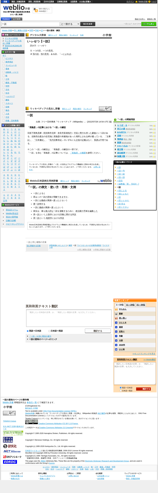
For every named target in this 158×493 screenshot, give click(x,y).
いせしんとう (62, 245)
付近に (77, 133)
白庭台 (41, 136)
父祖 (78, 140)
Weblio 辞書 (143, 2)
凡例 (81, 35)
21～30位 (141, 305)
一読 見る (121, 204)
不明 (102, 140)
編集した (94, 211)
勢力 (82, 133)
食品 (7, 110)
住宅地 (49, 136)
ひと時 (122, 349)
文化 (7, 89)
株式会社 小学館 (31, 408)
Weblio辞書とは (17, 476)
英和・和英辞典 (34, 2)
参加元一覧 (151, 19)
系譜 (96, 140)
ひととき (122, 322)
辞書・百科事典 (12, 121)
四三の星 (121, 129)
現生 (46, 133)
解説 (64, 127)
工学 (7, 79)
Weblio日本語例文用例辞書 (44, 181)
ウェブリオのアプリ (47, 476)
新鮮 (121, 314)
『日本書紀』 (40, 140)
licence (52, 463)
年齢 (121, 336)
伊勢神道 (52, 245)
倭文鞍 (120, 149)
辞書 (5, 2)
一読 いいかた (123, 200)
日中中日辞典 (49, 2)
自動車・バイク (12, 72)
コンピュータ (11, 65)
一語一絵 (121, 174)
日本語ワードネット (33, 451)
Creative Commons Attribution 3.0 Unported (56, 428)
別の (43, 54)
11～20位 (130, 305)
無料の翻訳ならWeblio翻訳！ (44, 10)
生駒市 (35, 136)
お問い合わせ (73, 476)
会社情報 (100, 478)
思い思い (122, 318)
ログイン (130, 1)
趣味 (7, 100)
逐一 (35, 204)
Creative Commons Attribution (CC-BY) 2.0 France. (58, 424)
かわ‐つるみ (122, 146)
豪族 (94, 133)
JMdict (43, 461)
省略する (63, 211)
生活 (7, 93)
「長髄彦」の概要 (78, 153)
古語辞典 (73, 2)
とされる (84, 136)
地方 (70, 133)
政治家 (79, 211)
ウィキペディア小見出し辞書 (45, 108)
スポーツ (9, 103)
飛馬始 (120, 139)
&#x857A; (122, 132)
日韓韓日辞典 (62, 2)
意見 (51, 50)
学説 (74, 214)
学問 (31, 30)
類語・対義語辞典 (18, 2)
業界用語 (9, 62)
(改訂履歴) (101, 413)
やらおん (122, 309)
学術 (37, 30)
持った (89, 133)
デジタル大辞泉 (38, 35)
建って (95, 136)
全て (4, 55)
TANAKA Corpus (9, 421)
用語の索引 (63, 35)
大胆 (121, 340)
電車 (7, 69)
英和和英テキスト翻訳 (42, 306)
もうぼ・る (122, 125)
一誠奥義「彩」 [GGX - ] (128, 184)
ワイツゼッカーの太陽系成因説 (89, 245)
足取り (122, 331)
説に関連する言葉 (34, 246)
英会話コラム (12, 210)
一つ (35, 50)
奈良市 (61, 133)
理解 (55, 197)
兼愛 (70, 245)
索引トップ (52, 35)
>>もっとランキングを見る (144, 354)
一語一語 (121, 177)
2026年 (122, 345)
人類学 (49, 214)
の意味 (48, 197)
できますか (62, 197)
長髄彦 (32, 127)
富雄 (66, 133)
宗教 (62, 214)
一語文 (120, 180)
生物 (7, 107)
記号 (5, 200)
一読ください (123, 207)
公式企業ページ (103, 476)
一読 (119, 197)
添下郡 (32, 133)
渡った (56, 200)
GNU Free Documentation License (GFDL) (59, 411)
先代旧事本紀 (56, 140)
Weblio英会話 (12, 213)
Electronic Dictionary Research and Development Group (107, 461)
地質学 (49, 218)
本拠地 (65, 136)
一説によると (123, 194)
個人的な (49, 211)
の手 (84, 211)
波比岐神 (121, 153)
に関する (68, 214)
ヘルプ (154, 2)
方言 (7, 117)
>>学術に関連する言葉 (102, 249)
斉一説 (36, 214)
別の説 (36, 54)
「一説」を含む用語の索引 (40, 336)
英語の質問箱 (12, 217)
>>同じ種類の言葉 (84, 249)
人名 (7, 114)
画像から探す (45, 478)
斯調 (119, 142)
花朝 (119, 136)
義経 (43, 200)
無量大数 (121, 156)
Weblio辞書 (29, 413)
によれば (67, 54)
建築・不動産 (11, 83)
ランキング (74, 35)
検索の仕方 (15, 478)
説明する (41, 204)
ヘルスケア (10, 96)
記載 (84, 140)
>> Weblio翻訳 (149, 359)
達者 (121, 327)
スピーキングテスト (15, 224)
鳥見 (38, 133)
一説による (122, 190)
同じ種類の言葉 (20, 30)
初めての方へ (140, 19)
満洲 (49, 200)
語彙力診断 (11, 220)
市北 (52, 133)
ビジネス (9, 58)
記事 (42, 127)
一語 (119, 167)
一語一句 (121, 171)
